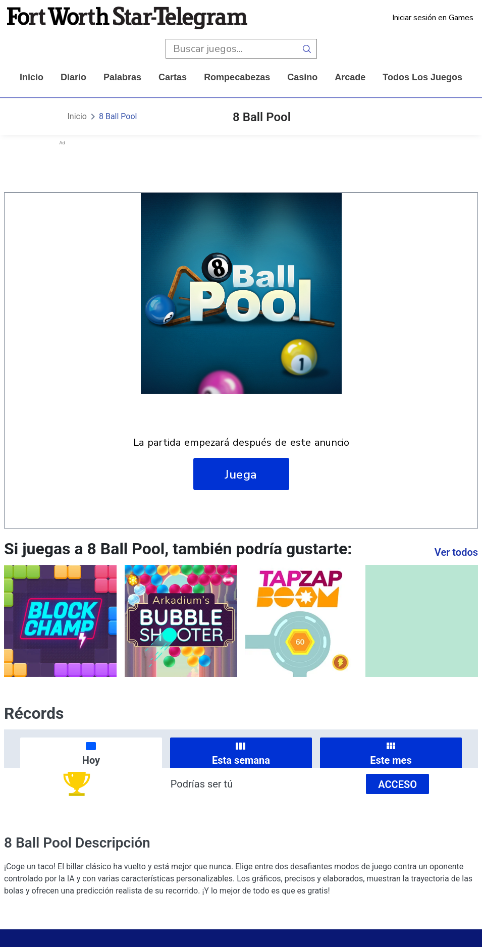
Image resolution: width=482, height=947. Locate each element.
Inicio (31, 77)
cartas (172, 77)
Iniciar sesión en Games (432, 17)
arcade (350, 77)
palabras (122, 77)
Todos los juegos (422, 77)
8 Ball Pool (118, 116)
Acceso (397, 784)
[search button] (307, 49)
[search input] (231, 49)
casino (302, 77)
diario (73, 77)
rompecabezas (237, 77)
